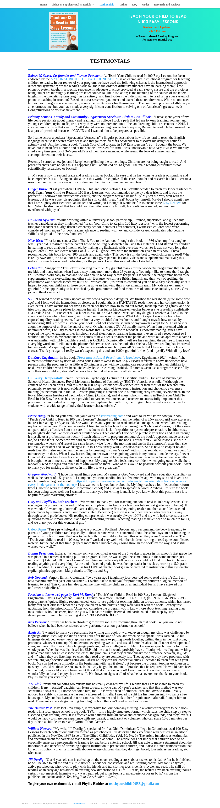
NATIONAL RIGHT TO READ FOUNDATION (84, 79)
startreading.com (112, 416)
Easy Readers (172, 203)
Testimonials (106, 4)
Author (123, 4)
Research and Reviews (167, 4)
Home (43, 4)
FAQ (135, 4)
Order (145, 4)
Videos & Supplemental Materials (71, 4)
